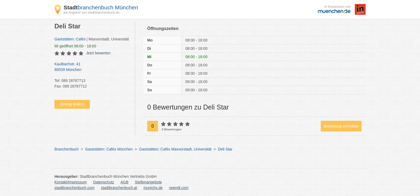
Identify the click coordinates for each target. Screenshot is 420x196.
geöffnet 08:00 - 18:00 (75, 46)
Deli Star (225, 149)
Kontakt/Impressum (70, 182)
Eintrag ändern (72, 104)
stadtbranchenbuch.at (119, 188)
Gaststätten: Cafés (70, 39)
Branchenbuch (66, 149)
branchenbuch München (101, 7)
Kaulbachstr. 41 (92, 67)
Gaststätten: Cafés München (108, 149)
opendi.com (178, 188)
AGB (124, 182)
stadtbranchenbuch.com (74, 188)
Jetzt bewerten (98, 53)
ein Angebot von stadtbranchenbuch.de (91, 12)
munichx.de (153, 188)
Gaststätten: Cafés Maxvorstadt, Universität (175, 149)
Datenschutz (103, 182)
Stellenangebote (148, 182)
